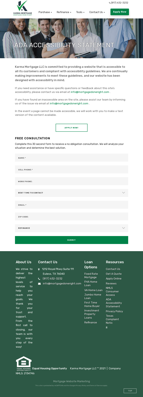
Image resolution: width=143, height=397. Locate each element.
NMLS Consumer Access (112, 291)
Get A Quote (114, 273)
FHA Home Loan (90, 283)
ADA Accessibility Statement (114, 303)
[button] (45, 12)
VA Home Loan (93, 290)
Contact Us (113, 269)
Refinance (90, 322)
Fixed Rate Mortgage (91, 275)
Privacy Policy (114, 311)
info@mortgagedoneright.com (90, 92)
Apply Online (113, 278)
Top (130, 391)
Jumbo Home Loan (92, 296)
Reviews (111, 283)
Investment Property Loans (91, 314)
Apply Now (119, 11)
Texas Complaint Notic (112, 319)
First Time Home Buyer (92, 304)
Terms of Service (96, 386)
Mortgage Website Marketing (71, 381)
